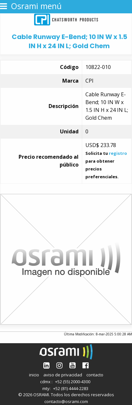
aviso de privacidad (62, 375)
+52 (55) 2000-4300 (72, 382)
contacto (94, 375)
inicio (34, 375)
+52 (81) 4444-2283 (70, 388)
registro (118, 153)
